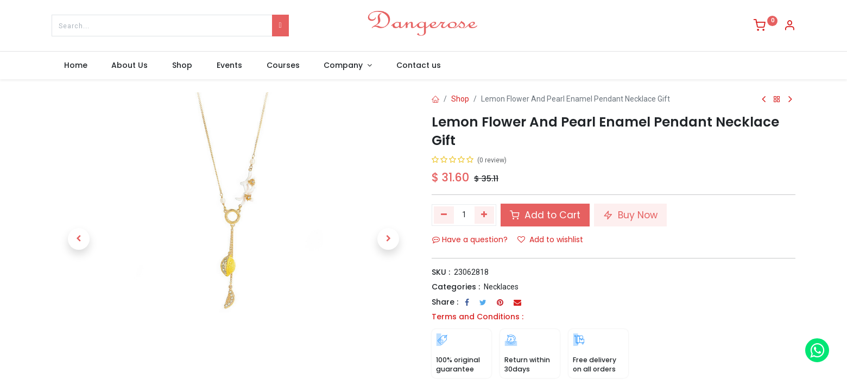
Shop (460, 98)
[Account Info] (789, 26)
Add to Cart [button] (545, 215)
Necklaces (501, 286)
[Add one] (485, 215)
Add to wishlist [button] (550, 239)
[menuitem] (75, 66)
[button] (79, 239)
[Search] (280, 25)
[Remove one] (444, 215)
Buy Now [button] (630, 215)
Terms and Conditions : (477, 316)
